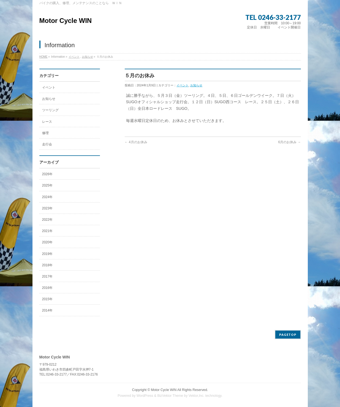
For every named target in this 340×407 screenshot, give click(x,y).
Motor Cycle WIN (65, 20)
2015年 (47, 299)
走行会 (47, 144)
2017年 (47, 276)
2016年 (47, 288)
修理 (45, 133)
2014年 (47, 310)
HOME (43, 56)
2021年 (47, 231)
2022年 (47, 220)
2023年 (47, 208)
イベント (74, 56)
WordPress (145, 396)
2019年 (47, 254)
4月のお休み (136, 142)
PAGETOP (288, 334)
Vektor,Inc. (197, 396)
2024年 (47, 197)
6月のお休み (289, 142)
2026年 (47, 174)
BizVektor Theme (170, 396)
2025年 (47, 185)
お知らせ (87, 56)
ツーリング (50, 110)
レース (47, 122)
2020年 (47, 242)
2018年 (47, 265)
